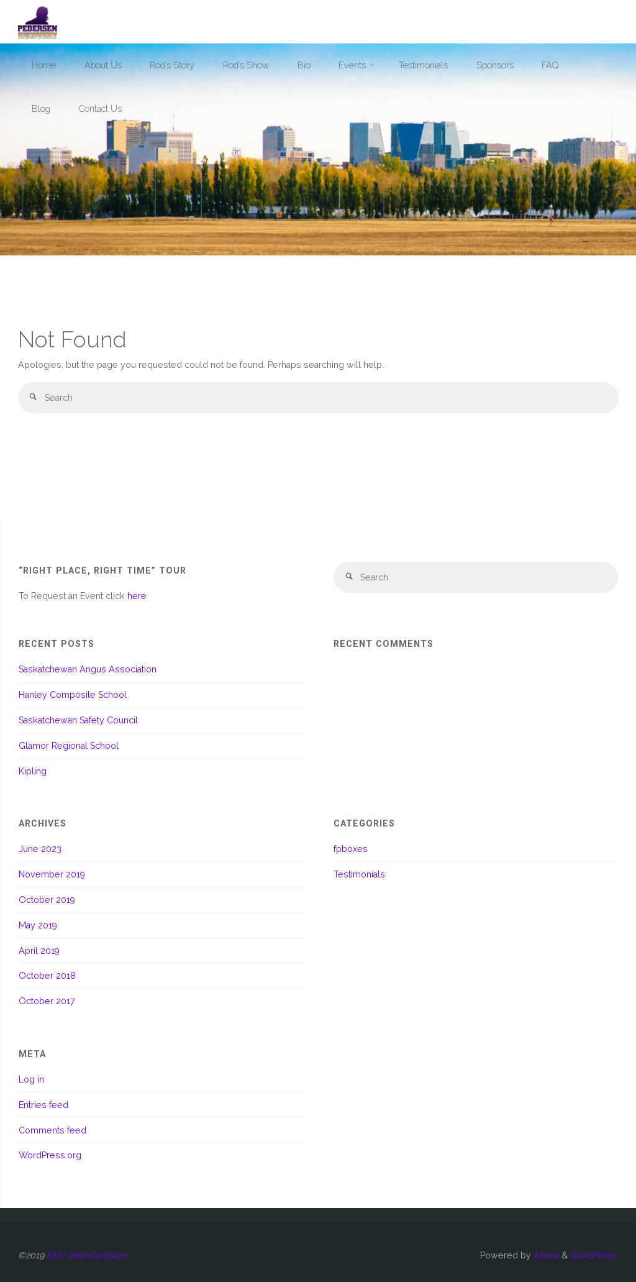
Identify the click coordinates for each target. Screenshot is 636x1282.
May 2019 (38, 925)
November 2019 (52, 874)
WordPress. (594, 1255)
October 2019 (47, 900)
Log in (31, 1079)
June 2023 (40, 849)
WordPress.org (50, 1155)
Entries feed (43, 1105)
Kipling (33, 771)
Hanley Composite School (73, 695)
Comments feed (52, 1130)
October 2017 (47, 1001)
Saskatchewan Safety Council (78, 720)
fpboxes (351, 849)
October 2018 (47, 976)
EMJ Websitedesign (87, 1255)
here (137, 596)
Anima (545, 1255)
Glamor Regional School (69, 746)
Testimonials (359, 874)
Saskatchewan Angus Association (88, 669)
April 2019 (39, 951)
